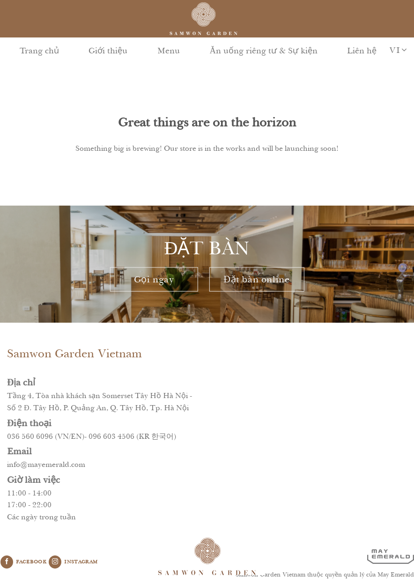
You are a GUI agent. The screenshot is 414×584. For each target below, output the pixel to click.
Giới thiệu (108, 50)
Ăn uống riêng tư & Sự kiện (264, 50)
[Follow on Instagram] (55, 562)
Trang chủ (39, 50)
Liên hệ (362, 50)
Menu (168, 50)
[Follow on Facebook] (6, 562)
